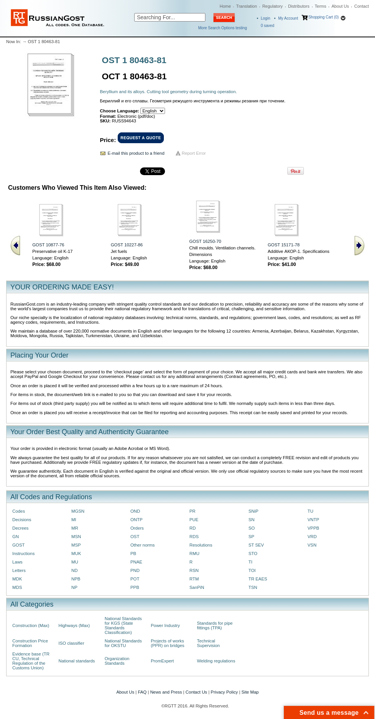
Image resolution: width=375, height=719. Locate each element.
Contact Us (196, 692)
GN (15, 536)
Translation (246, 6)
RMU (195, 553)
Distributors (299, 6)
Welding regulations (216, 661)
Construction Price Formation (30, 643)
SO (251, 528)
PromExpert (162, 661)
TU (310, 511)
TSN (252, 587)
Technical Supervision (208, 643)
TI (250, 562)
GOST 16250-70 (205, 241)
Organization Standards (117, 660)
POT (134, 579)
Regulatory (272, 6)
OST (134, 536)
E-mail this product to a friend (136, 153)
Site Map (250, 692)
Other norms (142, 545)
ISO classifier (71, 643)
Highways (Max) (74, 625)
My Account (288, 18)
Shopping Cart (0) (323, 17)
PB (133, 553)
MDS (17, 587)
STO (252, 553)
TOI (252, 570)
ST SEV (256, 545)
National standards (76, 661)
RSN (194, 570)
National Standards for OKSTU (123, 643)
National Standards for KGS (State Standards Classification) (123, 625)
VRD (312, 536)
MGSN (78, 511)
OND (135, 511)
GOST (18, 545)
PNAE (136, 562)
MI (74, 519)
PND (135, 570)
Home (225, 6)
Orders (137, 528)
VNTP (313, 519)
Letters (19, 570)
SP (251, 536)
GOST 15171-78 (284, 244)
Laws (17, 562)
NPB (76, 579)
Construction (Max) (30, 625)
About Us (340, 6)
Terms (320, 6)
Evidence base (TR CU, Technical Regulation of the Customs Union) (31, 661)
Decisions (21, 519)
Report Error (194, 153)
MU (75, 562)
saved (267, 25)
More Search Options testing (222, 28)
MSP (76, 545)
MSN (76, 536)
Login (265, 18)
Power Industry (165, 625)
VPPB (313, 528)
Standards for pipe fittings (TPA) (215, 625)
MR (75, 528)
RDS (194, 536)
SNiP (253, 511)
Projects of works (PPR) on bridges (167, 643)
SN (251, 519)
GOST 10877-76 (48, 244)
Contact (361, 6)
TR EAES (257, 579)
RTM (194, 579)
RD (193, 528)
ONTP (136, 519)
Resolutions (201, 545)
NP (75, 587)
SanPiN (197, 587)
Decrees (20, 528)
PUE (194, 519)
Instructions (23, 553)
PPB (134, 587)
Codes (18, 511)
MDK (17, 579)
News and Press (166, 692)
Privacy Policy (224, 692)
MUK (76, 553)
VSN (312, 545)
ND (75, 570)
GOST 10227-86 (127, 244)
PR (193, 511)
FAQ (142, 692)
